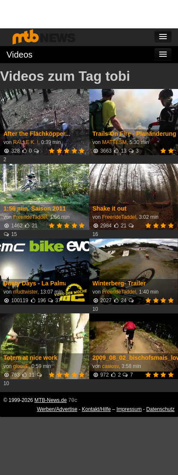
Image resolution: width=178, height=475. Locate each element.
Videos (19, 54)
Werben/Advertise (57, 409)
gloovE (20, 366)
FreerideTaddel (30, 217)
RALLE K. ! (25, 142)
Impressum (129, 409)
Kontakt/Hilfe (96, 409)
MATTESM (114, 142)
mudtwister (25, 292)
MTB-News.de (50, 400)
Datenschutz (160, 409)
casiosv (110, 366)
